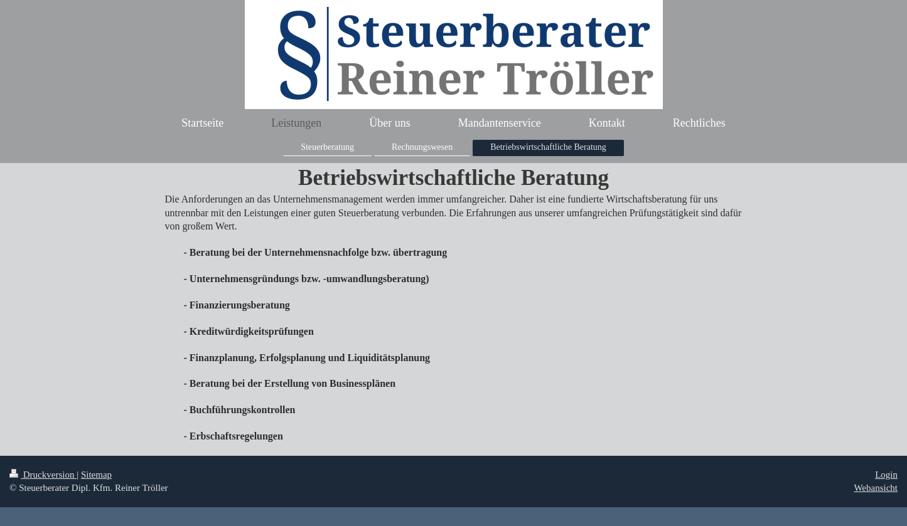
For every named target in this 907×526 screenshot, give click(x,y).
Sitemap (96, 475)
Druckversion (43, 475)
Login (886, 475)
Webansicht (876, 488)
